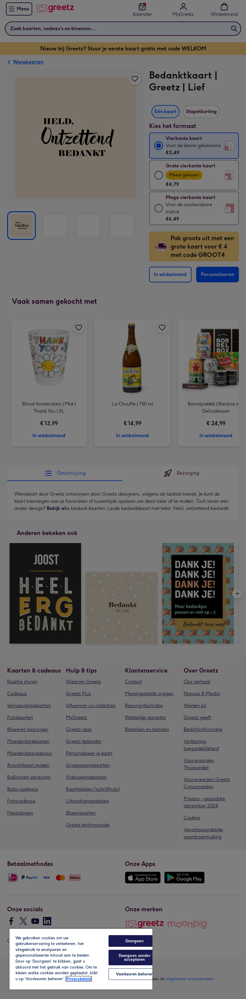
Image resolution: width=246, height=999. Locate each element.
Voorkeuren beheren (134, 974)
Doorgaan (135, 941)
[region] (81, 958)
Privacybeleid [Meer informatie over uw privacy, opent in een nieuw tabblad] (78, 979)
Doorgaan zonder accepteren (135, 957)
